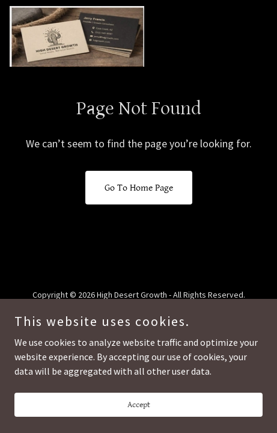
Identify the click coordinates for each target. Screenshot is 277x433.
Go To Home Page (139, 188)
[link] (77, 36)
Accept (138, 412)
